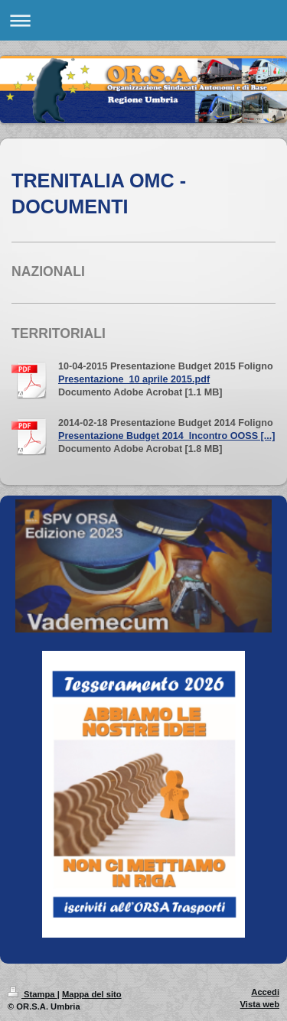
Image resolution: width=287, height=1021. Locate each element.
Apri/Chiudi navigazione (143, 20)
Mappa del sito (92, 994)
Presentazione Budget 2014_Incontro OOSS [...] (166, 436)
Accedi (265, 992)
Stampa (32, 994)
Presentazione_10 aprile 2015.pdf (134, 379)
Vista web (259, 1004)
